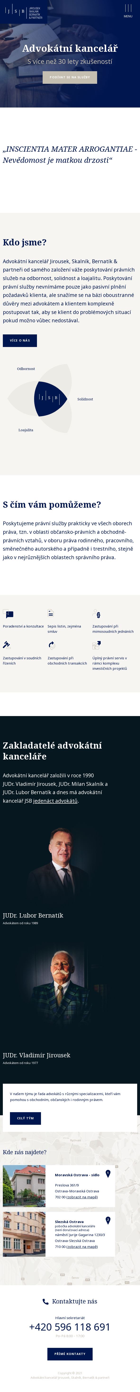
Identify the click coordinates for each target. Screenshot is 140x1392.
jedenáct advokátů (55, 800)
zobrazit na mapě (82, 1197)
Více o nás (20, 340)
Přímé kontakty (70, 1354)
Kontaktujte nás (74, 1301)
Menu (128, 11)
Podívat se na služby (70, 77)
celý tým (25, 1118)
